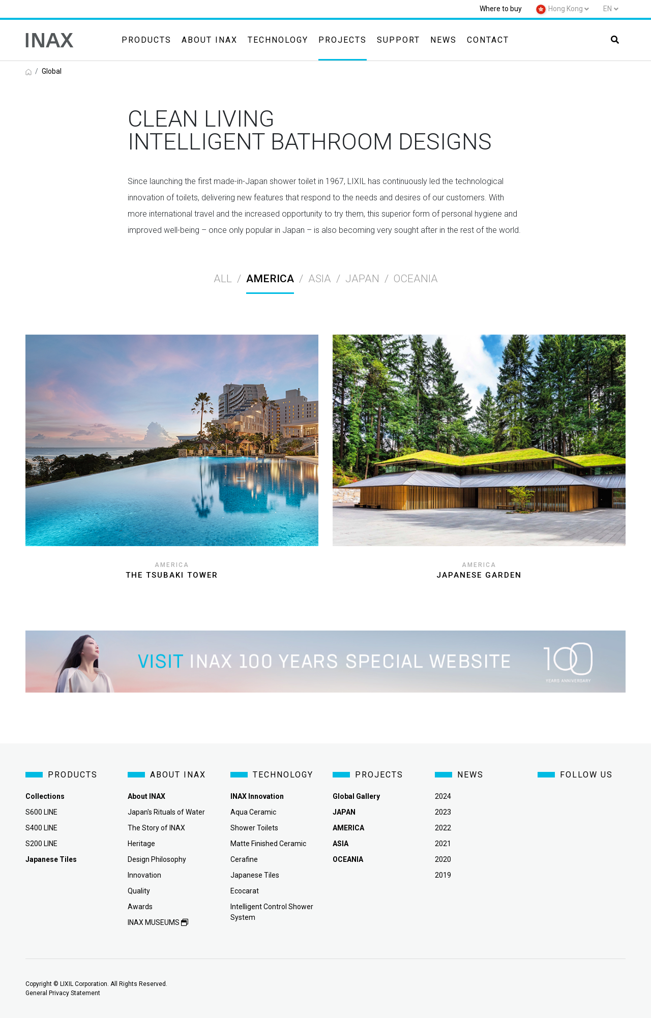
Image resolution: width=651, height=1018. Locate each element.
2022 (443, 828)
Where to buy (501, 9)
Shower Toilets (254, 828)
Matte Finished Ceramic (268, 844)
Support (398, 40)
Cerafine (244, 859)
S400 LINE (41, 828)
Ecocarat (244, 891)
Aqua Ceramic (253, 812)
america (270, 279)
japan (362, 279)
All (223, 279)
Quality (139, 891)
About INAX (210, 40)
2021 (443, 844)
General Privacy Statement (62, 993)
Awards (140, 907)
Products (146, 40)
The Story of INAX (156, 828)
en (607, 9)
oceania (416, 279)
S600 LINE (41, 812)
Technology (278, 40)
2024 (443, 796)
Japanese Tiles (254, 875)
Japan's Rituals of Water (166, 812)
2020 (443, 859)
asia (319, 279)
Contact (488, 40)
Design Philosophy (157, 859)
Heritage (141, 844)
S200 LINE (41, 844)
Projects (342, 40)
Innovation (144, 875)
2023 (443, 812)
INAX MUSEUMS (158, 922)
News (443, 40)
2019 (443, 875)
